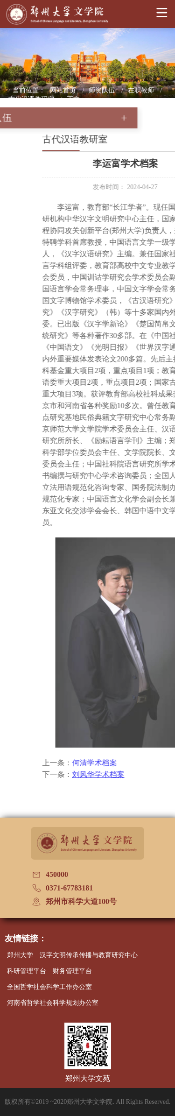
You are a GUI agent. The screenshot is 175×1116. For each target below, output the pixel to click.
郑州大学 (20, 955)
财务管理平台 (72, 971)
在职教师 (142, 90)
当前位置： (29, 90)
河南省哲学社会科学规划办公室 (52, 1002)
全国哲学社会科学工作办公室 (49, 986)
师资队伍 (103, 90)
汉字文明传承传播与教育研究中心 (89, 955)
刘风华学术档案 (120, 774)
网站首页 (64, 90)
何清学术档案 (116, 763)
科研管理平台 (26, 971)
